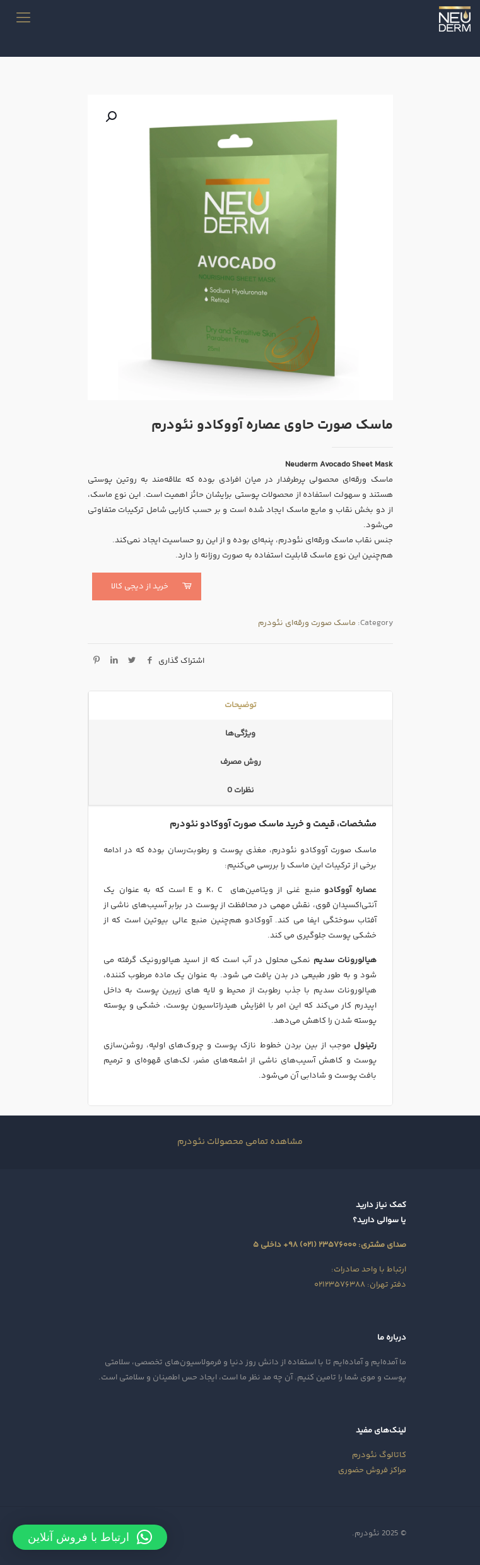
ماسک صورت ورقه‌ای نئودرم (307, 623)
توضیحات (241, 705)
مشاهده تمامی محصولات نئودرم (240, 1142)
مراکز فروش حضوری (372, 1470)
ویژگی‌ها (240, 733)
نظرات (240, 790)
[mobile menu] (23, 19)
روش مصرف (240, 762)
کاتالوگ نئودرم (379, 1455)
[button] (109, 116)
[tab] (240, 705)
